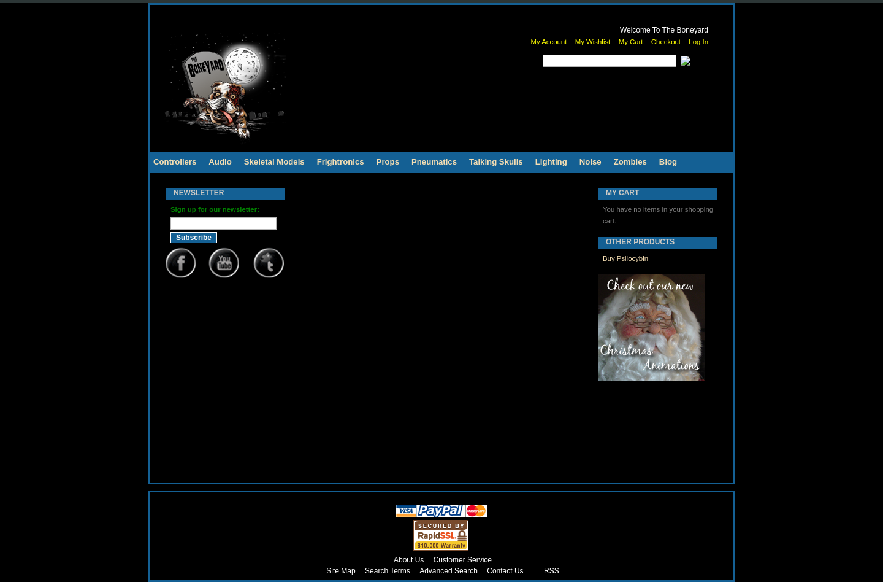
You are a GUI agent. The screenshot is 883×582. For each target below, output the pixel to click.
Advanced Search (448, 571)
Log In (698, 41)
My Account (548, 41)
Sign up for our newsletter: (214, 209)
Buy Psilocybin (625, 258)
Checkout (666, 41)
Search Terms (387, 571)
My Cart (631, 41)
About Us (409, 560)
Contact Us (505, 571)
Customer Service (463, 560)
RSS (551, 571)
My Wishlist (593, 41)
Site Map (340, 571)
